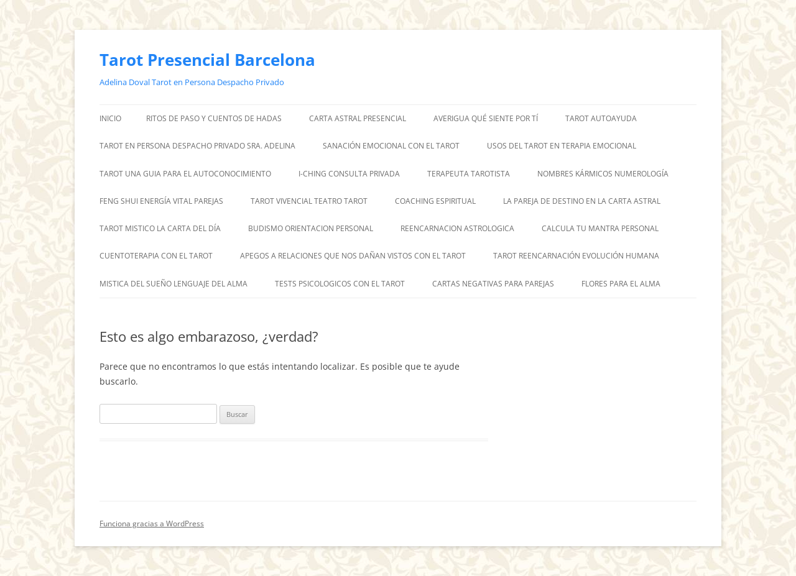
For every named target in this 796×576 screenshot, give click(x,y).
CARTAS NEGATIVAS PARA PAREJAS (493, 283)
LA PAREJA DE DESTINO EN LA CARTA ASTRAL (581, 201)
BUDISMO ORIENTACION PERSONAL (310, 228)
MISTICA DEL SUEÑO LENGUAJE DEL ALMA (174, 283)
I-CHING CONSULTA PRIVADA (349, 173)
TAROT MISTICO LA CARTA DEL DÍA (160, 228)
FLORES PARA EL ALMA (620, 283)
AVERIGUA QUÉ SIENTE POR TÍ (485, 118)
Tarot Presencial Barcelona (207, 59)
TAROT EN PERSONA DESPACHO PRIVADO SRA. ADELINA (197, 145)
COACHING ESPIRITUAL (435, 201)
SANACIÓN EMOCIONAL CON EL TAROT (391, 145)
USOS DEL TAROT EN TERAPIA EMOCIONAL (561, 145)
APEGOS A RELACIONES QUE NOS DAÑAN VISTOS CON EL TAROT (353, 255)
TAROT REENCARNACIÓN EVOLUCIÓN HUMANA (576, 255)
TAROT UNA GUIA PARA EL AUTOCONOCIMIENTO (185, 173)
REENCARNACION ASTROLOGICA (457, 228)
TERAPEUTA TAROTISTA (468, 173)
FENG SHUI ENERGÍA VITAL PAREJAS (161, 201)
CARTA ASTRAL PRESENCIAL (357, 118)
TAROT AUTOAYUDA (601, 118)
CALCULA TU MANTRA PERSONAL (600, 228)
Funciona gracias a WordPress (152, 523)
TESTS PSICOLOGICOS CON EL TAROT (340, 283)
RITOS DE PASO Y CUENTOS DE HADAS (214, 118)
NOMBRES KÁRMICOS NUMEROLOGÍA (603, 173)
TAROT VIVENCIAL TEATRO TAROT (309, 201)
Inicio (110, 118)
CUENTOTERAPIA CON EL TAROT (156, 255)
